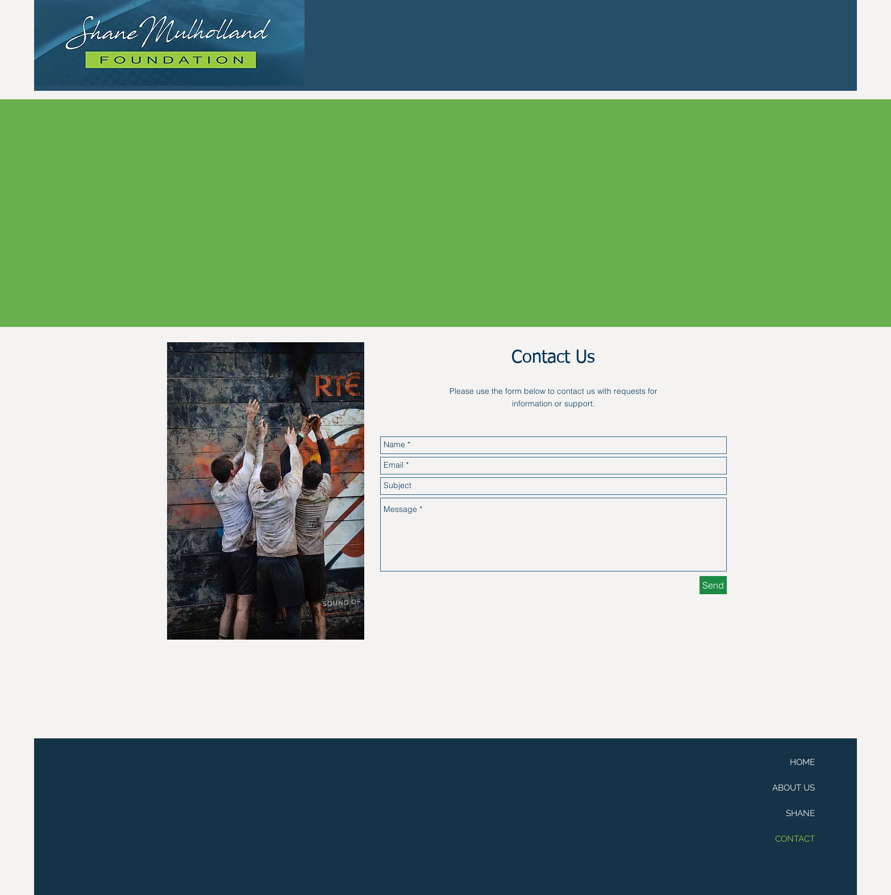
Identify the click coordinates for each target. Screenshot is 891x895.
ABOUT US (793, 788)
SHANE (800, 813)
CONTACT (795, 839)
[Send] (713, 585)
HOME (802, 762)
